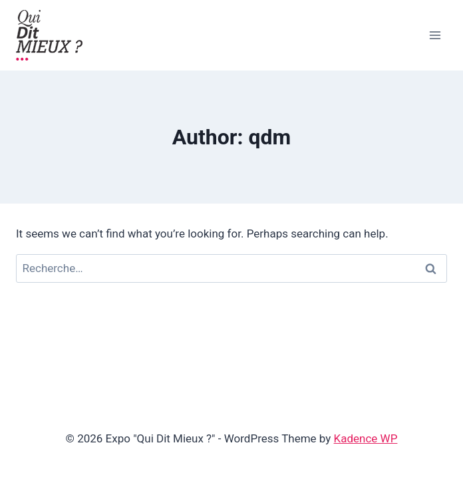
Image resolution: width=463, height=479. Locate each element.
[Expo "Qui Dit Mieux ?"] (49, 35)
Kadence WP (366, 438)
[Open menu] (434, 35)
